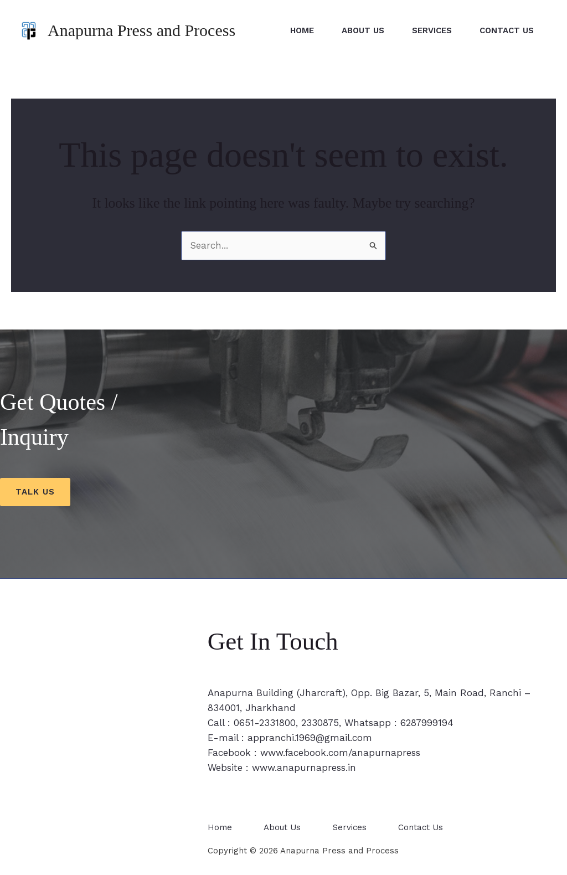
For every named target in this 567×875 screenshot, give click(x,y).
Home (302, 30)
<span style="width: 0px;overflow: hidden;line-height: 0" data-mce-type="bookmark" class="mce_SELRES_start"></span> (90, 747)
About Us (363, 30)
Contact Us (507, 30)
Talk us (35, 492)
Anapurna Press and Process (141, 30)
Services (432, 30)
